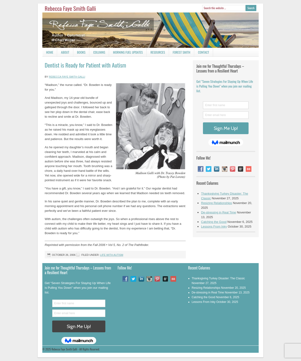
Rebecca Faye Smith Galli (70, 8)
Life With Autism (111, 254)
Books (79, 53)
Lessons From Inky (214, 226)
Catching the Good (213, 222)
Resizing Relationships (216, 203)
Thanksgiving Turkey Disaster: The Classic (218, 278)
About (65, 52)
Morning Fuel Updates (126, 53)
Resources (157, 52)
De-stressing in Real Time (218, 212)
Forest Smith (181, 52)
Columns (97, 53)
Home (49, 52)
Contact (201, 53)
